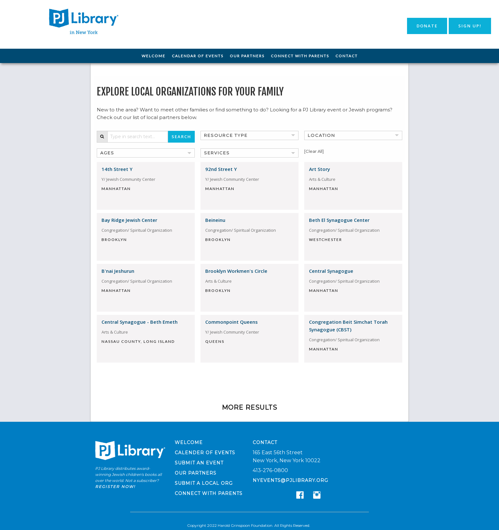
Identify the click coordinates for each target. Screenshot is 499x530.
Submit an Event (199, 463)
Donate (427, 26)
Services (217, 152)
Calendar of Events (197, 55)
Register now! (115, 486)
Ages (107, 152)
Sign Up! (469, 26)
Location (321, 135)
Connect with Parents (300, 55)
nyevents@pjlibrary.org (290, 480)
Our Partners (247, 55)
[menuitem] (153, 56)
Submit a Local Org (204, 483)
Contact (346, 55)
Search (181, 136)
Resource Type (226, 135)
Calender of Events (205, 453)
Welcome (153, 55)
